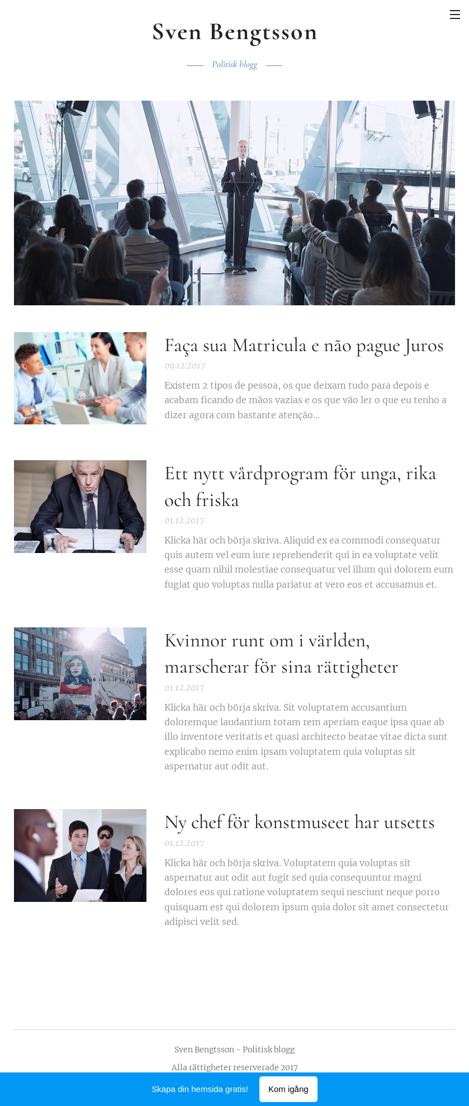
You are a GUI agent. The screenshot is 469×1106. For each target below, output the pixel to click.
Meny (455, 14)
